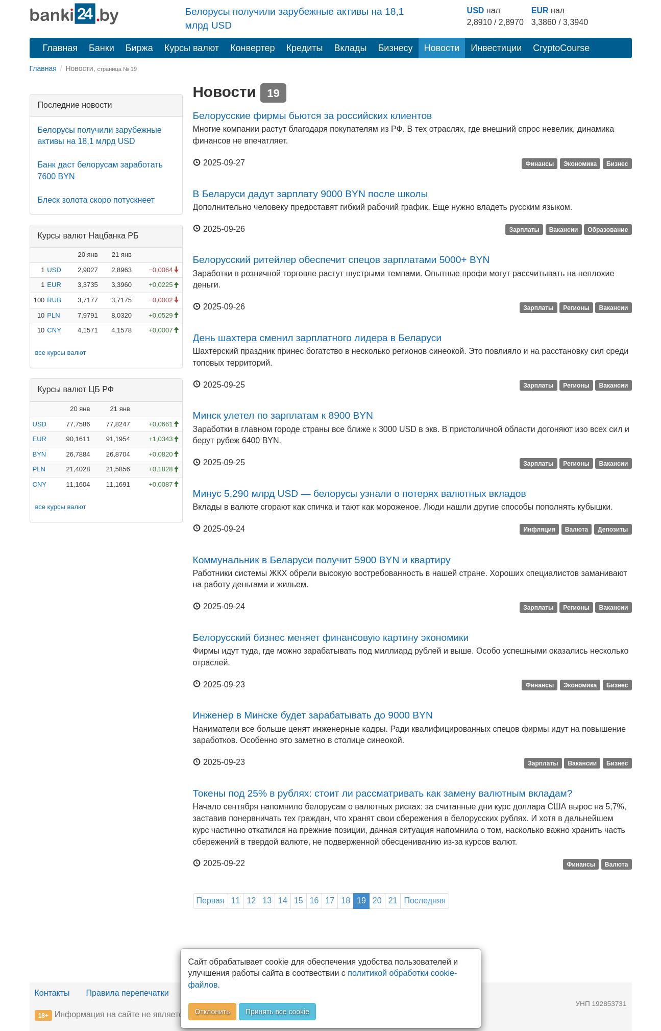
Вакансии (563, 229)
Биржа (139, 48)
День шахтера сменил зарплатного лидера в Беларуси (317, 337)
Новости (442, 48)
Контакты (52, 993)
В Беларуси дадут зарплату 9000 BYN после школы (310, 193)
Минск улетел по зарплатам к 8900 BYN (283, 415)
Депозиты (613, 529)
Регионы (576, 307)
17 (329, 900)
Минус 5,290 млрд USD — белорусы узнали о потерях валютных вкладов (359, 493)
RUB (54, 300)
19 (361, 900)
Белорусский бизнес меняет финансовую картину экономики (331, 637)
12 (251, 900)
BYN (39, 454)
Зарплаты (524, 229)
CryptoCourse (561, 48)
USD (475, 10)
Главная (60, 48)
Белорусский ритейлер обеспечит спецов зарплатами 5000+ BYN (341, 259)
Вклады (350, 48)
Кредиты (304, 48)
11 (235, 900)
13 (267, 900)
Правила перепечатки (127, 993)
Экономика (580, 163)
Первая (211, 900)
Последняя (425, 900)
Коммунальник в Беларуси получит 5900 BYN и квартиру (322, 560)
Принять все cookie (277, 1012)
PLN (53, 315)
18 (345, 900)
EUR (540, 10)
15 (298, 900)
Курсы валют (191, 48)
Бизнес (617, 163)
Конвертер (252, 48)
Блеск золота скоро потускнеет (96, 200)
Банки (101, 48)
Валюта (576, 529)
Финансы (539, 163)
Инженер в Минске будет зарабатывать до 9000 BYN (313, 715)
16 (314, 900)
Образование (607, 229)
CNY (54, 330)
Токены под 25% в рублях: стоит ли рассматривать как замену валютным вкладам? (383, 793)
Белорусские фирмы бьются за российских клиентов (312, 115)
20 (377, 900)
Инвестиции (496, 48)
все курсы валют (60, 352)
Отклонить (212, 1012)
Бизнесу (395, 48)
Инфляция (539, 529)
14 (282, 900)
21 (393, 900)
